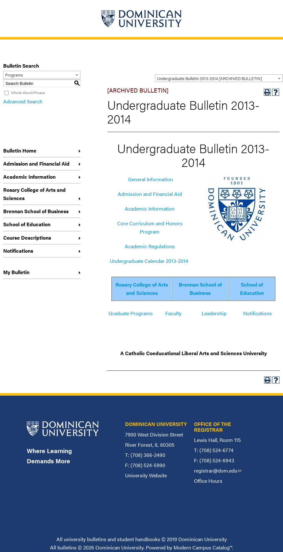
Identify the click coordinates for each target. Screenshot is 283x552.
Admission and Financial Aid (36, 163)
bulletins (67, 547)
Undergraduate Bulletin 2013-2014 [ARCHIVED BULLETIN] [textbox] (209, 78)
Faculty (173, 313)
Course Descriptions (27, 237)
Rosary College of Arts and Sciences (34, 194)
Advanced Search (22, 101)
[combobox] (219, 78)
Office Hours (208, 480)
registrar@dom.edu (217, 470)
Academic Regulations (150, 246)
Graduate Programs (130, 313)
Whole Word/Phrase (28, 92)
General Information (150, 179)
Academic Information (29, 176)
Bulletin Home (19, 150)
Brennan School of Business (36, 211)
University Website (146, 475)
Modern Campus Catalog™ (203, 547)
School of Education (26, 224)
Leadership (214, 313)
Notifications (18, 250)
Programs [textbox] (14, 75)
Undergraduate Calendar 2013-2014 (149, 261)
